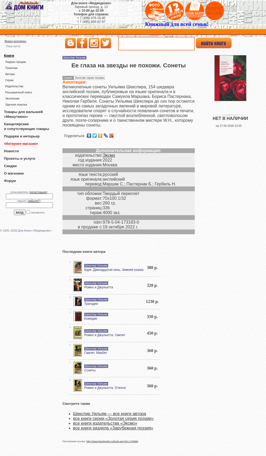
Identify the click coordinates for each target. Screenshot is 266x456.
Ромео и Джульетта (98, 287)
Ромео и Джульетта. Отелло (105, 388)
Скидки (10, 166)
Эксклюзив (12, 98)
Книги (9, 56)
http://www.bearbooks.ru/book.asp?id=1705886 (112, 441)
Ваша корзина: (16, 41)
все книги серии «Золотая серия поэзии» (113, 418)
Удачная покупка (16, 104)
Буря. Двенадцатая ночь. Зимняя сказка (113, 270)
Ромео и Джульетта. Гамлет (104, 335)
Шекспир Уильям (74, 57)
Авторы (10, 74)
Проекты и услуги (19, 158)
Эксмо (109, 155)
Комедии (90, 318)
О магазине (14, 173)
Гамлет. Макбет (95, 353)
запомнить (38, 212)
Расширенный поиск (18, 92)
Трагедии (91, 304)
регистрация (38, 192)
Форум (10, 181)
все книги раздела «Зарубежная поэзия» (113, 428)
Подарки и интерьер (22, 136)
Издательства (14, 86)
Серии (9, 80)
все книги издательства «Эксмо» (105, 423)
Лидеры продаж (15, 61)
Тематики (11, 68)
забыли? (34, 200)
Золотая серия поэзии (89, 77)
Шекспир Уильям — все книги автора (109, 413)
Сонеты (89, 370)
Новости (11, 151)
